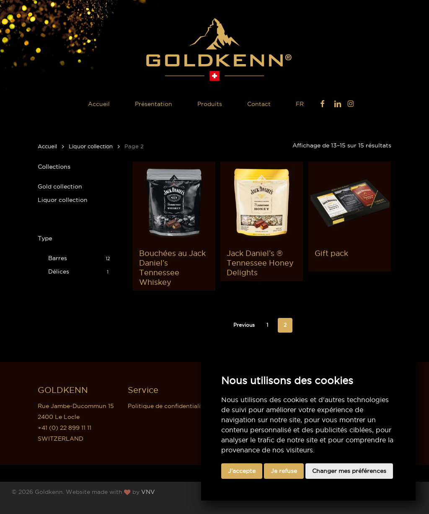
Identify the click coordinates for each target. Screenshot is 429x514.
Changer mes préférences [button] (349, 471)
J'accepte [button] (242, 471)
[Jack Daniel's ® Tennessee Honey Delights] (261, 203)
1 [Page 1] (267, 325)
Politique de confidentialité (167, 406)
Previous (244, 325)
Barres (57, 258)
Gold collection (60, 186)
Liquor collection (91, 146)
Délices (58, 271)
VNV (148, 491)
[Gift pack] (349, 203)
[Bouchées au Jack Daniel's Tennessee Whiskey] (174, 203)
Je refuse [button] (284, 471)
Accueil (47, 146)
